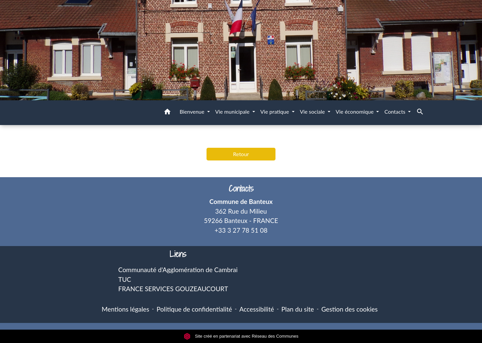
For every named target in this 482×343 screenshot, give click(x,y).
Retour (241, 154)
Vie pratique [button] (275, 111)
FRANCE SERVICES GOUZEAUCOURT (173, 289)
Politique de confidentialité (194, 309)
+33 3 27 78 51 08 (241, 230)
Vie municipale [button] (233, 111)
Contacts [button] (395, 111)
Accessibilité (256, 309)
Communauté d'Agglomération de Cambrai (178, 269)
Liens (178, 254)
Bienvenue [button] (192, 111)
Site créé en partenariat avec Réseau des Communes (241, 336)
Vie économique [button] (355, 111)
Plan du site (298, 309)
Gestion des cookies (349, 309)
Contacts (241, 189)
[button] (167, 112)
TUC (124, 279)
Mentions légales (125, 309)
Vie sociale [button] (313, 111)
